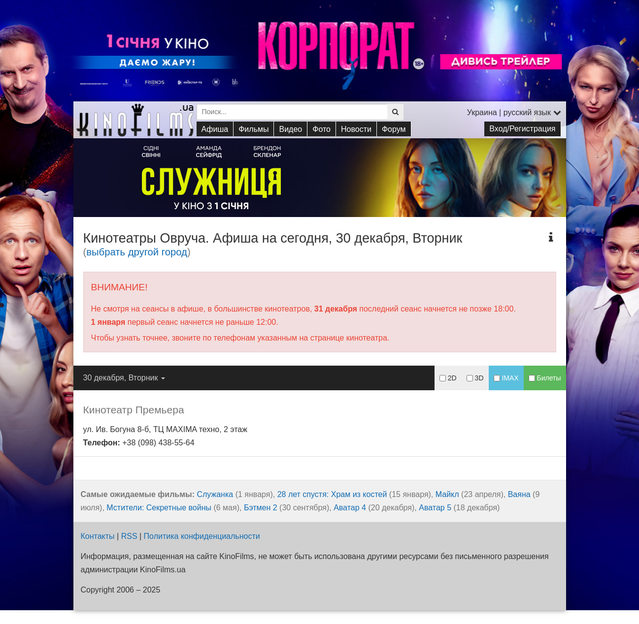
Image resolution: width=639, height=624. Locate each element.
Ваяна (519, 494)
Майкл (447, 494)
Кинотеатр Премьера (133, 409)
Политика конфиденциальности (202, 536)
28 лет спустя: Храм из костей (332, 494)
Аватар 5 (435, 507)
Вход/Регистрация (522, 129)
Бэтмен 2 (260, 507)
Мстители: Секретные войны (158, 507)
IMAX (506, 378)
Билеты (545, 378)
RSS (129, 536)
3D (475, 378)
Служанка (215, 494)
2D (448, 378)
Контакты (98, 536)
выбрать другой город (136, 252)
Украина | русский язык (514, 112)
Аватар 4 (350, 507)
